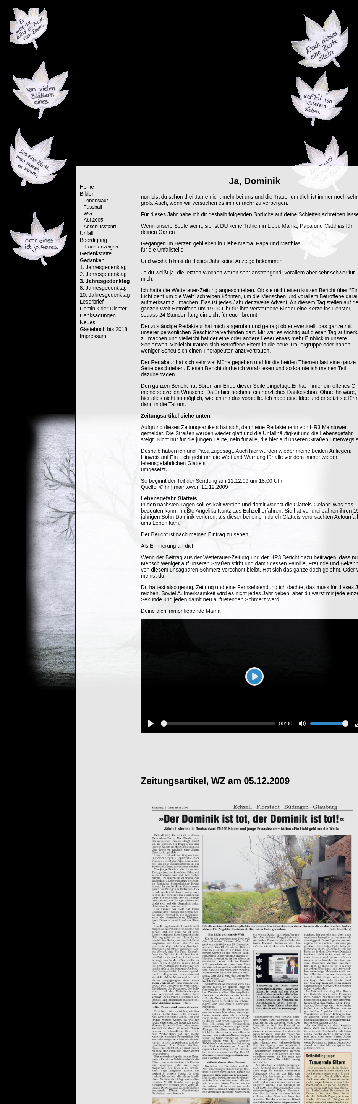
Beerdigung (93, 240)
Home (87, 187)
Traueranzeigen (101, 247)
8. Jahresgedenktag (103, 288)
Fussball (93, 207)
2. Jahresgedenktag (103, 274)
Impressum (93, 336)
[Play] (254, 676)
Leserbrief (92, 302)
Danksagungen (98, 315)
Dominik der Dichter (103, 308)
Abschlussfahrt (100, 226)
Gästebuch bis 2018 (104, 329)
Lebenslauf (96, 200)
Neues (87, 322)
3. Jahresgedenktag (105, 281)
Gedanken (92, 260)
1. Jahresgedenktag (103, 267)
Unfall (87, 233)
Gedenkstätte (96, 253)
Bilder (87, 194)
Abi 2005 (93, 220)
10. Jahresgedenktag (105, 295)
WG (88, 213)
